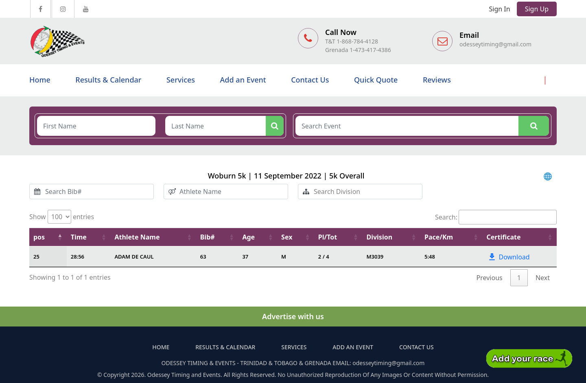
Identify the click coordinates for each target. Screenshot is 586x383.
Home (39, 80)
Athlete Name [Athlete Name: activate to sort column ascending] (137, 237)
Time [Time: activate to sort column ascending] (79, 237)
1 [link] (519, 277)
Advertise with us (293, 316)
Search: (496, 217)
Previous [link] (490, 277)
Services (180, 80)
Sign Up (537, 8)
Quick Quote (376, 80)
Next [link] (543, 277)
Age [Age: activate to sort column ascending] (248, 237)
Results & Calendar (108, 80)
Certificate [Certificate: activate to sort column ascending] (504, 237)
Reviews (437, 80)
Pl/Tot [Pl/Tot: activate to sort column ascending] (327, 237)
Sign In (499, 8)
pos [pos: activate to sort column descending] (39, 237)
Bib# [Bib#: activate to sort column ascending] (207, 237)
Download (508, 257)
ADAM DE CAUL (133, 256)
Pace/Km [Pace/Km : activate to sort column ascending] (438, 237)
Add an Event (243, 80)
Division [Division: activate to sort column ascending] (379, 237)
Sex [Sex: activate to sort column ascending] (286, 237)
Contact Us (310, 80)
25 (36, 256)
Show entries (61, 217)
